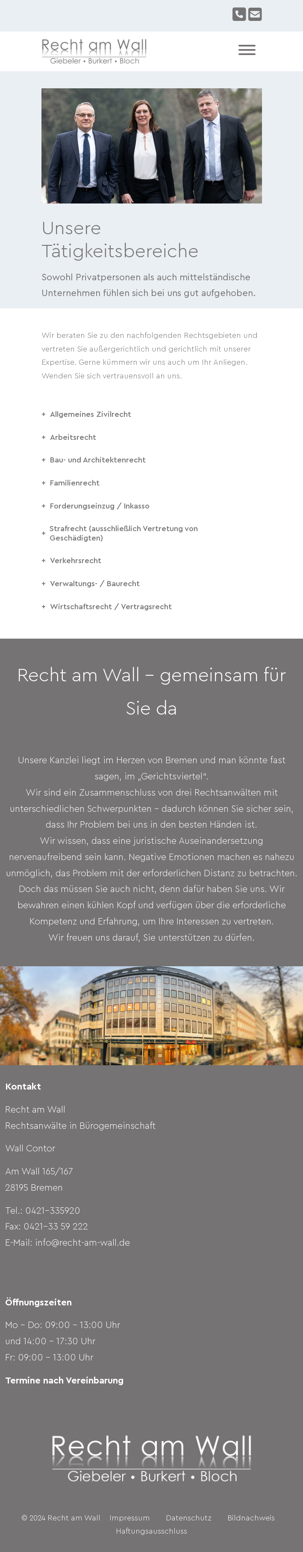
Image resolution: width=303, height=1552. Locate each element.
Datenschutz (189, 1518)
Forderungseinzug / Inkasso (100, 506)
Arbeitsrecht (73, 437)
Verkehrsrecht (75, 560)
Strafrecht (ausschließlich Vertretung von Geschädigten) (124, 533)
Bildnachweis (251, 1518)
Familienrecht (75, 483)
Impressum (129, 1518)
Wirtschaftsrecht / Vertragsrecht (111, 606)
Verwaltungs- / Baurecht (95, 583)
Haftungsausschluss (151, 1531)
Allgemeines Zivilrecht (90, 414)
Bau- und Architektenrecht (98, 460)
